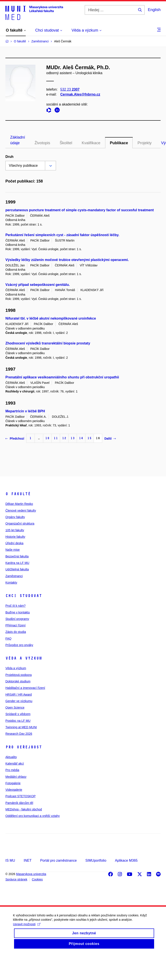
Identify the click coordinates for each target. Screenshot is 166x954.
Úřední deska (14, 543)
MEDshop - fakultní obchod (23, 809)
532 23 (70, 89)
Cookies (37, 879)
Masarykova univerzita (31, 874)
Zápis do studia (15, 632)
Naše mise (12, 549)
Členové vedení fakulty (20, 510)
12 (64, 438)
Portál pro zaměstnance (58, 860)
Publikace (119, 143)
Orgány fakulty (15, 517)
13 (72, 438)
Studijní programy (17, 619)
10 (47, 438)
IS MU (10, 860)
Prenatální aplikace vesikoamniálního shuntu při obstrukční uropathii (62, 377)
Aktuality (11, 757)
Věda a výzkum (23, 658)
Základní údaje (17, 140)
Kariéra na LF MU (17, 563)
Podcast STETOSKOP (20, 796)
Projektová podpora (18, 675)
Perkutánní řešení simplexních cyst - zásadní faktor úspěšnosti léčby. (62, 235)
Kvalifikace (91, 143)
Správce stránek (16, 879)
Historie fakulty (15, 536)
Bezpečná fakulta (17, 556)
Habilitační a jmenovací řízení (25, 688)
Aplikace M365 (126, 860)
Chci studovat (23, 595)
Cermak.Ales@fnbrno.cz (80, 94)
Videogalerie (13, 789)
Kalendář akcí (14, 763)
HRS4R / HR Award (18, 694)
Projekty (144, 143)
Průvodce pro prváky (19, 645)
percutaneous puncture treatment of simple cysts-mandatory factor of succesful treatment (79, 210)
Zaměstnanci (14, 576)
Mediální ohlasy (15, 776)
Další (110, 438)
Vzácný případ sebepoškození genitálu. (37, 285)
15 (89, 438)
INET (27, 860)
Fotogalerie (13, 783)
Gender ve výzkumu (18, 701)
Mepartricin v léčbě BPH (25, 411)
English (154, 10)
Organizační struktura (19, 523)
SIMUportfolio (95, 860)
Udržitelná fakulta (17, 569)
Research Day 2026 (18, 733)
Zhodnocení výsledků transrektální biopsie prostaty (47, 343)
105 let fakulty (14, 530)
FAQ (8, 638)
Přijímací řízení (15, 625)
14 (81, 438)
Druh (9, 156)
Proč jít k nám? (15, 605)
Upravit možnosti (26, 929)
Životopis (42, 143)
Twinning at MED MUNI (21, 727)
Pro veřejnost (23, 747)
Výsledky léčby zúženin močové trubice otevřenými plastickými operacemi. (67, 260)
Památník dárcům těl (19, 803)
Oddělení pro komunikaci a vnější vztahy (32, 816)
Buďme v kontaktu (17, 612)
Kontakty (11, 582)
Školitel (66, 143)
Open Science (14, 707)
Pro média (12, 770)
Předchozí (14, 438)
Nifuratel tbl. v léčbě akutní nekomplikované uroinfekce (50, 318)
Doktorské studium (17, 681)
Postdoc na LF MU (17, 720)
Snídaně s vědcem (17, 714)
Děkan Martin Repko (19, 504)
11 (56, 438)
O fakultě (18, 493)
